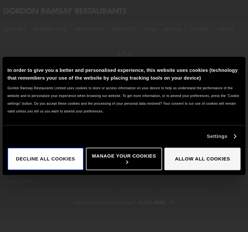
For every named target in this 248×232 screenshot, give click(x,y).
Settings (217, 136)
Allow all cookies (202, 158)
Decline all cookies (45, 158)
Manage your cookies (124, 158)
